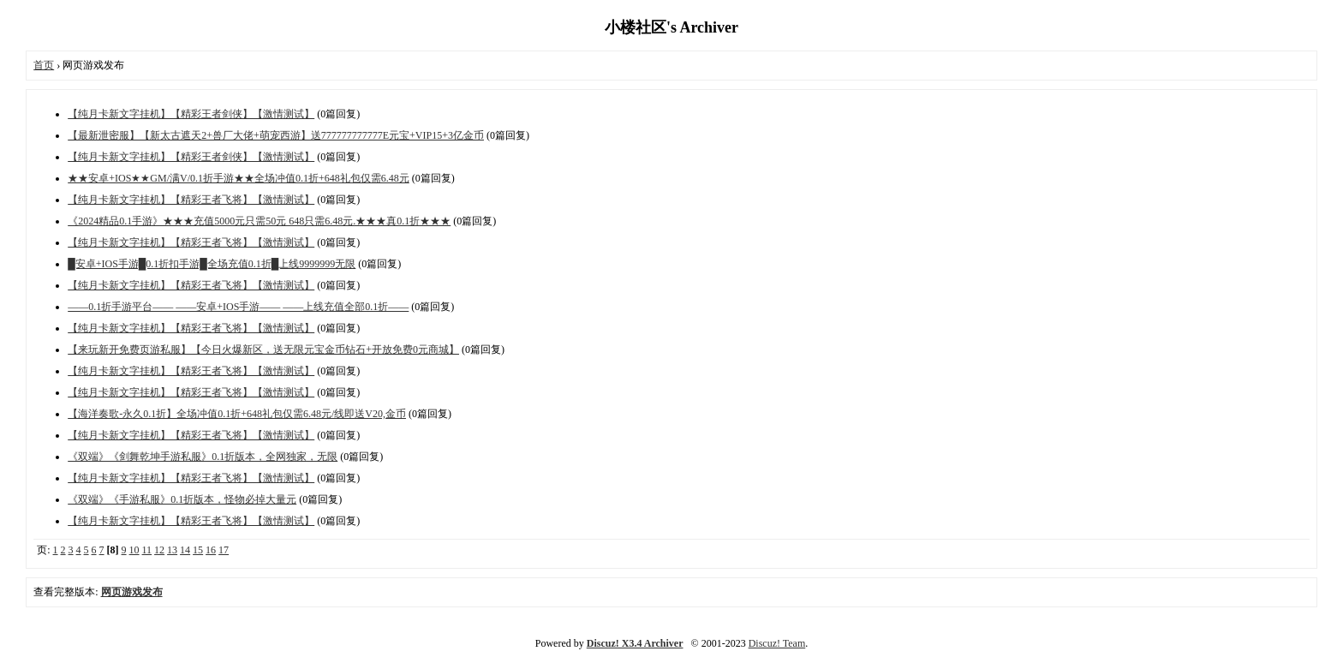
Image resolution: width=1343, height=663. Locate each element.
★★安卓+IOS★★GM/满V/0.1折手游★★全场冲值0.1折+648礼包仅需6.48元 (238, 178)
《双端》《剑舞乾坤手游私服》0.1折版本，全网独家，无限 (202, 457)
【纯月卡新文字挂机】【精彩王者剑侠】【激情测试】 (191, 114)
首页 (43, 65)
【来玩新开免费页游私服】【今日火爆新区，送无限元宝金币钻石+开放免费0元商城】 (263, 349)
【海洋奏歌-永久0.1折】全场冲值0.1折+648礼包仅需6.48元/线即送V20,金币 (237, 414)
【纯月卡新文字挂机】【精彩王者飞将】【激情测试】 (191, 200)
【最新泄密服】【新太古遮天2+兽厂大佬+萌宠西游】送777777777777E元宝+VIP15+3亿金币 (276, 135)
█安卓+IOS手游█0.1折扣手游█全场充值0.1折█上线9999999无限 (211, 264)
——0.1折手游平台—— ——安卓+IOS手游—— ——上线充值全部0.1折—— (238, 307)
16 (211, 550)
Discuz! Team (777, 643)
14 (185, 550)
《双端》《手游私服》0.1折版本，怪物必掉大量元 (182, 499)
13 (172, 550)
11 (147, 550)
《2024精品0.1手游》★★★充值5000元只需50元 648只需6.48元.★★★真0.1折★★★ (259, 221)
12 (159, 550)
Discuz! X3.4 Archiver (635, 643)
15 (198, 550)
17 (223, 550)
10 (134, 550)
